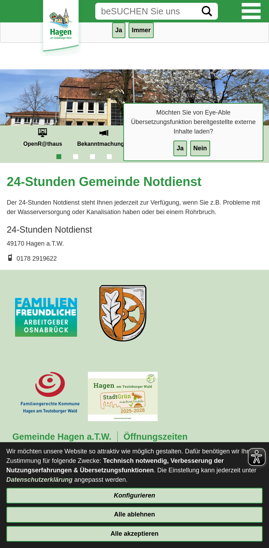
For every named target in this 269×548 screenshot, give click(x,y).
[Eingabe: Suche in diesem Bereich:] (145, 11)
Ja (180, 148)
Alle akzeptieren (134, 533)
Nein (200, 148)
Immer (141, 30)
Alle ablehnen (134, 514)
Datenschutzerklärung (39, 479)
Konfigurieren (134, 495)
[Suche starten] (207, 11)
